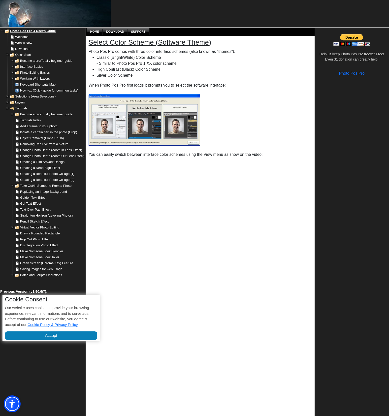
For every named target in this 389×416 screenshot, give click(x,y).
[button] (12, 404)
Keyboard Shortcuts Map (38, 84)
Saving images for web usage (41, 269)
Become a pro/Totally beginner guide (46, 61)
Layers (20, 102)
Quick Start (23, 55)
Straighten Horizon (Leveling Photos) (46, 215)
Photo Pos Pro (351, 73)
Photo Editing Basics (35, 72)
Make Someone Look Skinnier (41, 251)
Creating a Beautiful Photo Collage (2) (47, 180)
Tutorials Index (30, 120)
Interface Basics (31, 66)
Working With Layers (35, 78)
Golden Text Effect (33, 197)
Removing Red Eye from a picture (44, 144)
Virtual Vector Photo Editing (39, 227)
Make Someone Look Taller (39, 257)
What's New (23, 43)
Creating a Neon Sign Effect (40, 168)
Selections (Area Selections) (35, 96)
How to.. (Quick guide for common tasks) (49, 90)
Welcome (22, 37)
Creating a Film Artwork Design (42, 162)
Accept (51, 335)
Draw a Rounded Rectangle (40, 233)
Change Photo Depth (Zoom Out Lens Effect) (52, 156)
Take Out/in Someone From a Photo (45, 186)
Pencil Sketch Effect (34, 221)
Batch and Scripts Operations (41, 275)
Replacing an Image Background (43, 191)
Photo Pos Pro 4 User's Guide (33, 31)
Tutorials (21, 108)
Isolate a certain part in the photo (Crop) (48, 132)
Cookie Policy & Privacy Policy (53, 324)
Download (22, 49)
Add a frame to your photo (38, 126)
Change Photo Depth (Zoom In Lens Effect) (51, 150)
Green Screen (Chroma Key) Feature (46, 263)
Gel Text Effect (30, 203)
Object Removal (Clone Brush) (42, 138)
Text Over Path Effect (35, 209)
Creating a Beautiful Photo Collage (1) (47, 174)
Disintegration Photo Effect (39, 245)
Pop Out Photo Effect (35, 239)
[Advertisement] (157, 13)
